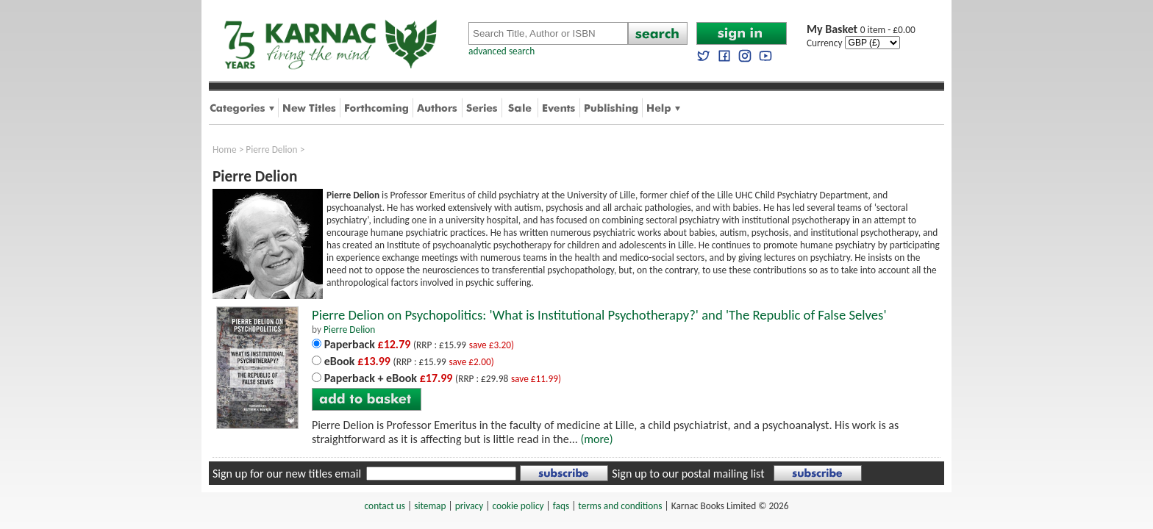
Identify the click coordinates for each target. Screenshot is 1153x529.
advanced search (501, 51)
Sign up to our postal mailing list (688, 474)
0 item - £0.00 (861, 30)
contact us (385, 506)
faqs (561, 506)
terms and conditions (620, 506)
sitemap (430, 506)
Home (225, 149)
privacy (469, 506)
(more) (596, 439)
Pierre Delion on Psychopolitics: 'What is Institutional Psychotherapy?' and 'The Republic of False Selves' (599, 314)
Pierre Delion (271, 149)
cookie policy (517, 506)
